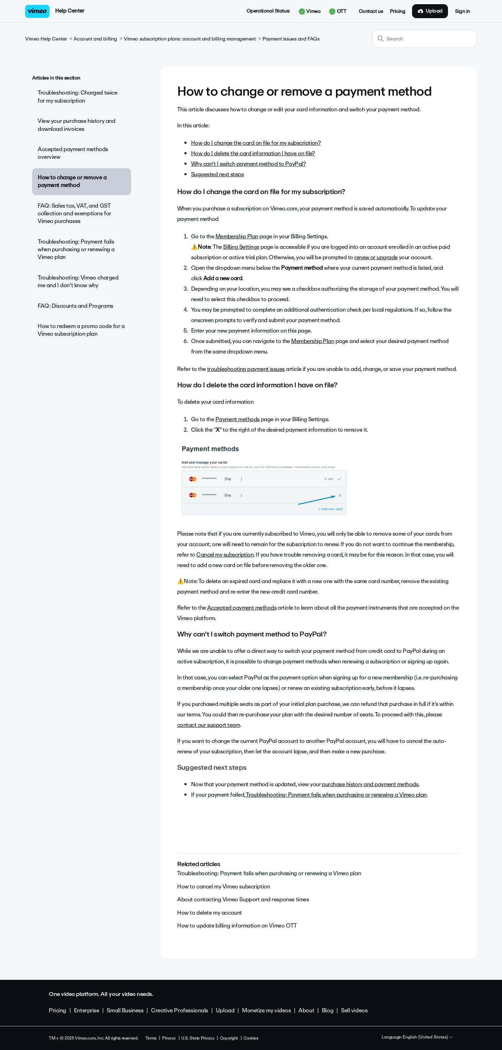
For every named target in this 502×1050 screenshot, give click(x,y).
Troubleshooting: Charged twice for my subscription (77, 96)
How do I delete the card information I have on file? (253, 153)
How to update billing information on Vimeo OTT (237, 925)
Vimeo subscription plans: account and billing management (190, 39)
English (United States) (428, 1037)
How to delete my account (209, 912)
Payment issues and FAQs (291, 39)
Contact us (371, 11)
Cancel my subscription (224, 554)
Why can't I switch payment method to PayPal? (248, 164)
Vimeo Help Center (46, 39)
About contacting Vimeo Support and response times (243, 899)
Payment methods (237, 419)
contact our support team (208, 725)
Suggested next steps (217, 174)
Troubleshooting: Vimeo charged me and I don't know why (78, 281)
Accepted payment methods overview (73, 153)
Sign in (462, 11)
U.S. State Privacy (197, 1038)
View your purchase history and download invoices (76, 124)
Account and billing (95, 39)
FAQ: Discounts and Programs (75, 306)
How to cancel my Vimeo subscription (223, 886)
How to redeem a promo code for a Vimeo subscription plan (81, 329)
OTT (337, 11)
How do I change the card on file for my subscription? (256, 143)
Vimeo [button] (309, 11)
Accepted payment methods (241, 607)
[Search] (425, 38)
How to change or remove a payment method (72, 181)
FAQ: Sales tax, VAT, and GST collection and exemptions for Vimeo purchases (74, 213)
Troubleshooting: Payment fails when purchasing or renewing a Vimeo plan (76, 249)
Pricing (397, 11)
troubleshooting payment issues (246, 369)
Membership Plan (236, 236)
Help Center (69, 11)
